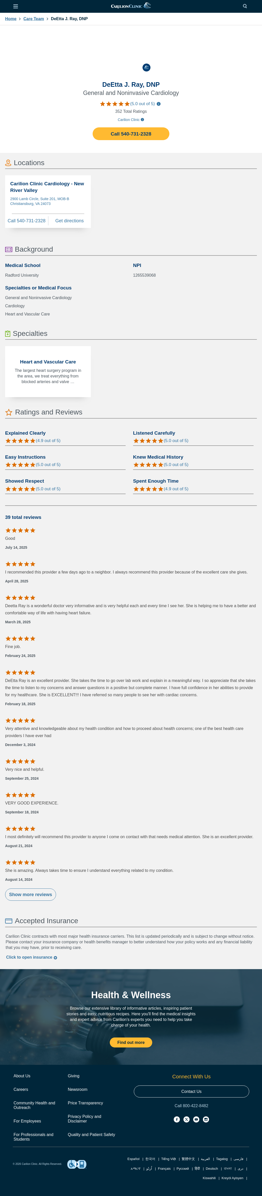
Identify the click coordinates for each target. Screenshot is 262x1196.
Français (164, 1168)
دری (240, 1168)
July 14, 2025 (16, 547)
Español (133, 1159)
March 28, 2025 (18, 622)
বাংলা (228, 1168)
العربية (205, 1159)
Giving (73, 1076)
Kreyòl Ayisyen (232, 1178)
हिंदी (197, 1168)
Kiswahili (209, 1178)
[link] (131, 6)
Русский (183, 1168)
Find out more (131, 1042)
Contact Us (191, 1091)
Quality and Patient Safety (91, 1134)
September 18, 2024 (22, 812)
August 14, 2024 (18, 879)
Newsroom (77, 1089)
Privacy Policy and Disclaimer (84, 1118)
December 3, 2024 (20, 745)
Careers (21, 1089)
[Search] (246, 6)
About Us (22, 1076)
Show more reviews (30, 894)
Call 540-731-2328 (131, 134)
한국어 (150, 1159)
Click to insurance (31, 957)
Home (10, 19)
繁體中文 (188, 1159)
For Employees (27, 1121)
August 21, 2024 (18, 846)
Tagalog (222, 1159)
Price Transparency (85, 1103)
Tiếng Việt (168, 1159)
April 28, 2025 (16, 581)
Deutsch (212, 1168)
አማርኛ (135, 1168)
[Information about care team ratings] (158, 104)
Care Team (33, 19)
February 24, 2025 (20, 656)
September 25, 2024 (22, 778)
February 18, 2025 (20, 704)
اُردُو (149, 1168)
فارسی (238, 1159)
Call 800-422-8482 (191, 1106)
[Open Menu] (15, 6)
